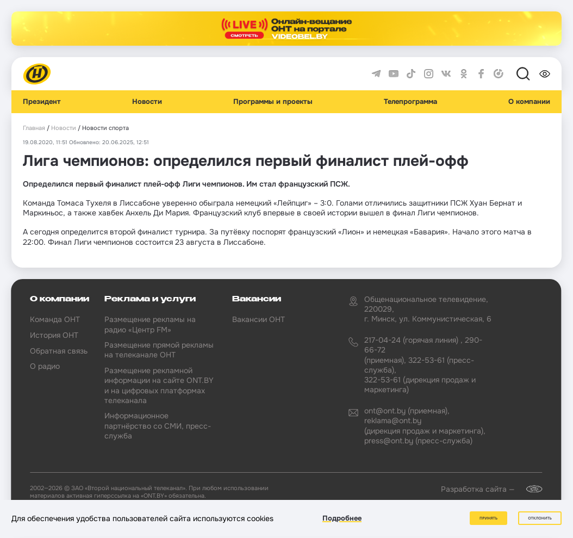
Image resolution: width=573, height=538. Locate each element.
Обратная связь (59, 351)
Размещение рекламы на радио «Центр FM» (150, 324)
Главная (34, 128)
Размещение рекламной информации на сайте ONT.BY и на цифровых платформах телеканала (159, 385)
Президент (42, 102)
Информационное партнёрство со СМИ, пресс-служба (157, 425)
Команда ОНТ (55, 319)
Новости (147, 102)
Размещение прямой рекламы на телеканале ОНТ (159, 350)
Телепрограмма (410, 102)
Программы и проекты (273, 102)
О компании (529, 102)
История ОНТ (54, 335)
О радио (45, 366)
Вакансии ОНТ (258, 319)
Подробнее (342, 518)
